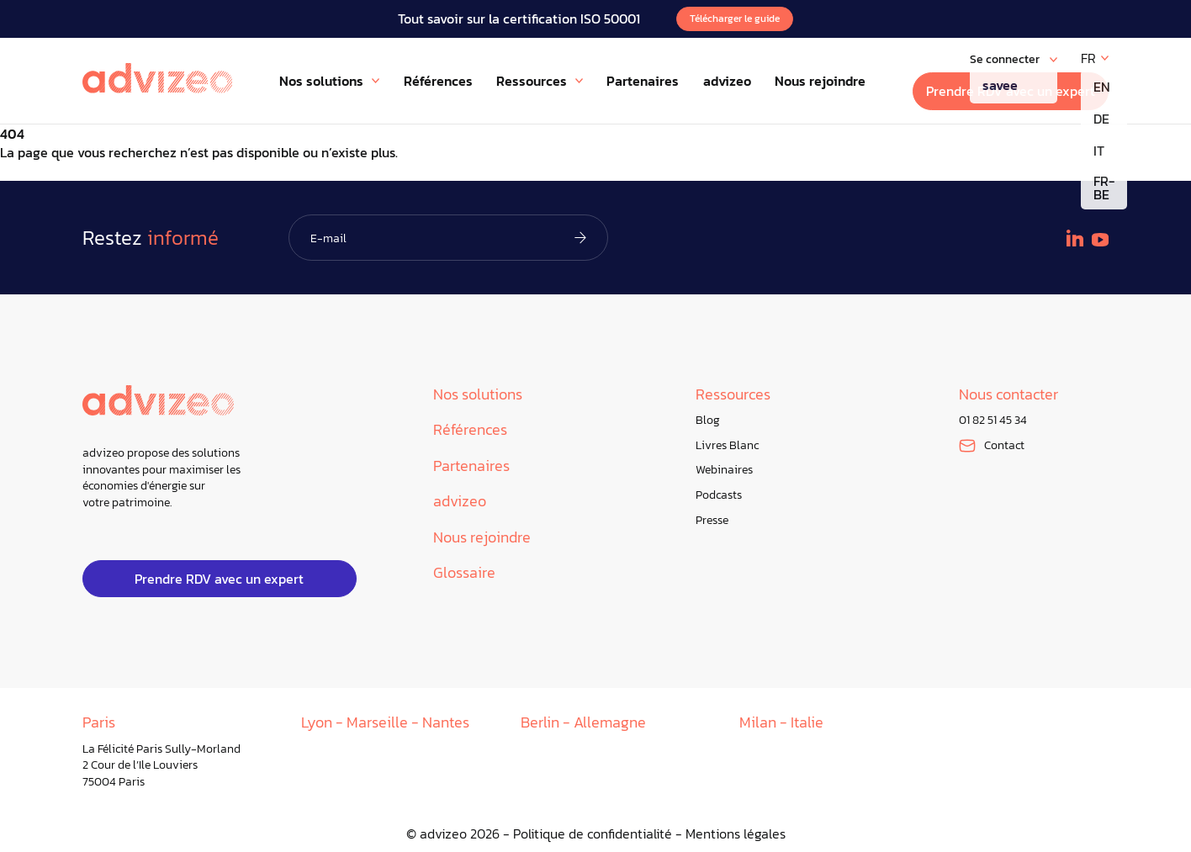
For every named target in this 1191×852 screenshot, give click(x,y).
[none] (1095, 58)
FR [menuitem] (1088, 58)
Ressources (733, 395)
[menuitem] (1095, 58)
